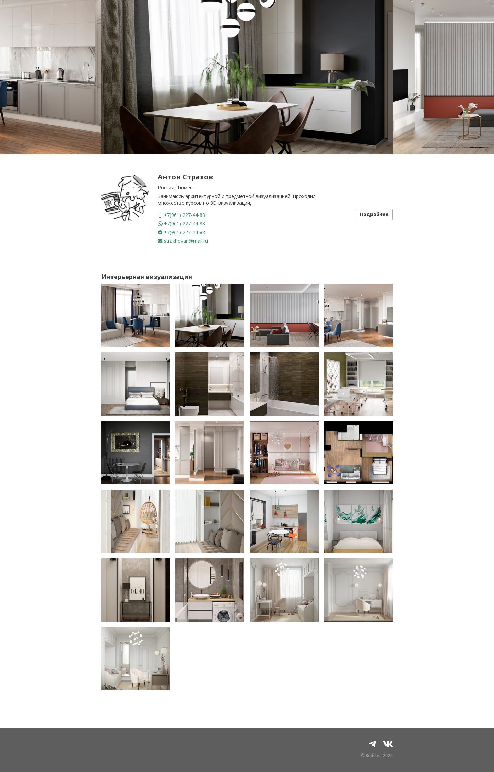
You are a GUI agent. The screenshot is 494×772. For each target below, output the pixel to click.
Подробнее (374, 214)
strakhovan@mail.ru (183, 240)
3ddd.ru (373, 755)
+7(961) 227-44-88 (181, 215)
